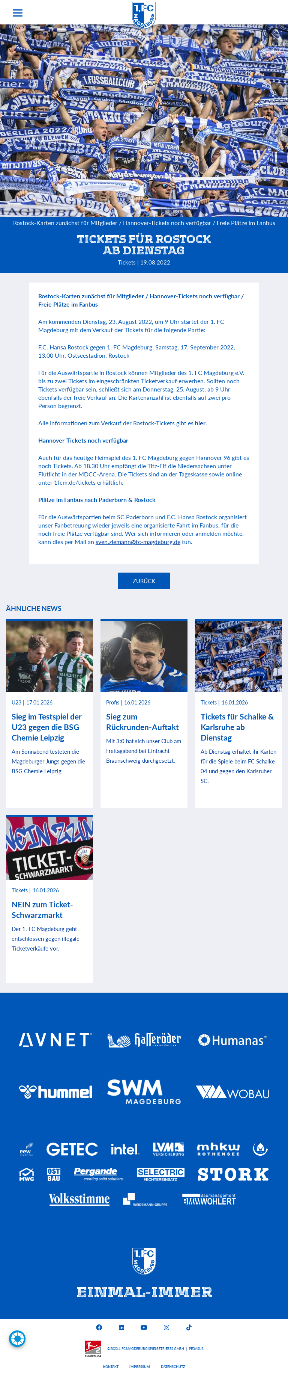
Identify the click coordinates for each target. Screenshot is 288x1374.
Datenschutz (173, 1367)
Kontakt (110, 1367)
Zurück (144, 580)
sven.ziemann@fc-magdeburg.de (138, 541)
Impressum (139, 1367)
